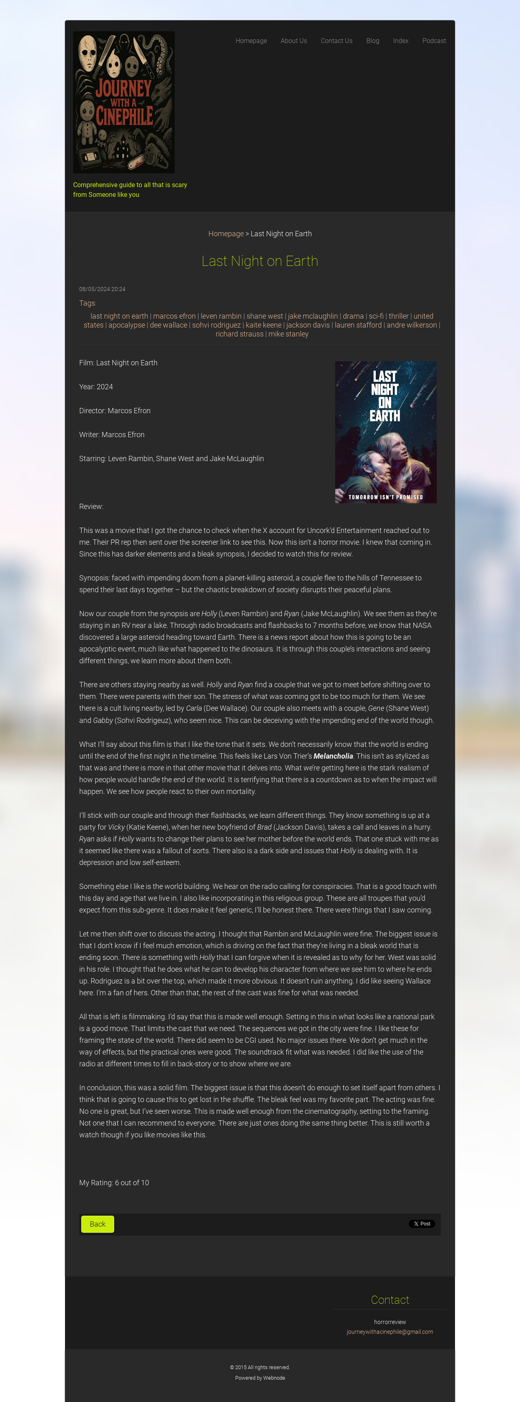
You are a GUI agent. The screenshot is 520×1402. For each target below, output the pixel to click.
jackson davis (308, 325)
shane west (265, 316)
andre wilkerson (412, 325)
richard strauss (240, 334)
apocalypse (126, 325)
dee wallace (168, 325)
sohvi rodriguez (216, 325)
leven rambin (221, 316)
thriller (399, 316)
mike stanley (289, 334)
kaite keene (264, 325)
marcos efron (174, 316)
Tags (87, 303)
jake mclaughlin (313, 316)
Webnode (274, 1378)
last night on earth (119, 316)
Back (98, 1224)
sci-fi (376, 316)
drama (353, 316)
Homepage (226, 234)
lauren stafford (358, 325)
